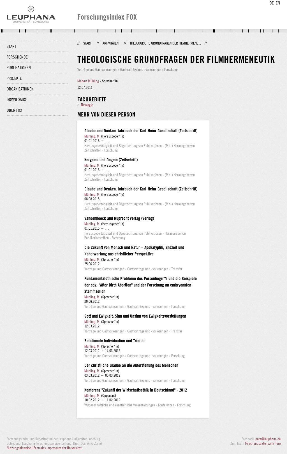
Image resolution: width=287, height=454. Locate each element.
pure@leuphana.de (268, 439)
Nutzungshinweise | (20, 448)
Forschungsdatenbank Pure (263, 443)
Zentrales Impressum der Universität (57, 448)
